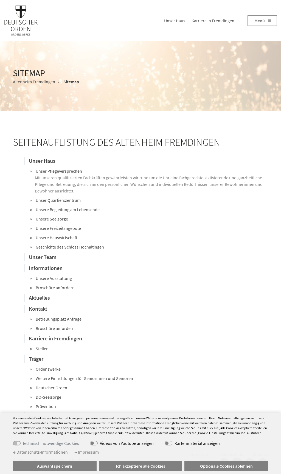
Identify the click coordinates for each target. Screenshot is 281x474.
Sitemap (71, 81)
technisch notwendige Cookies (51, 443)
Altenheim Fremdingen (34, 81)
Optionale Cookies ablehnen (226, 466)
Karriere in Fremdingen (213, 20)
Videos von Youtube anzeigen (127, 443)
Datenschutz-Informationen (40, 452)
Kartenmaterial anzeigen (197, 443)
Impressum (86, 452)
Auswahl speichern (54, 466)
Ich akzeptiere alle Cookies (140, 466)
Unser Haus (174, 20)
